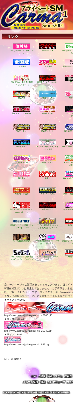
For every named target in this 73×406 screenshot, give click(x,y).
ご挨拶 (42, 376)
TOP (33, 376)
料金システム (54, 376)
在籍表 (68, 376)
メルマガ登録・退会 (34, 382)
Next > (17, 358)
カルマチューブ (56, 382)
